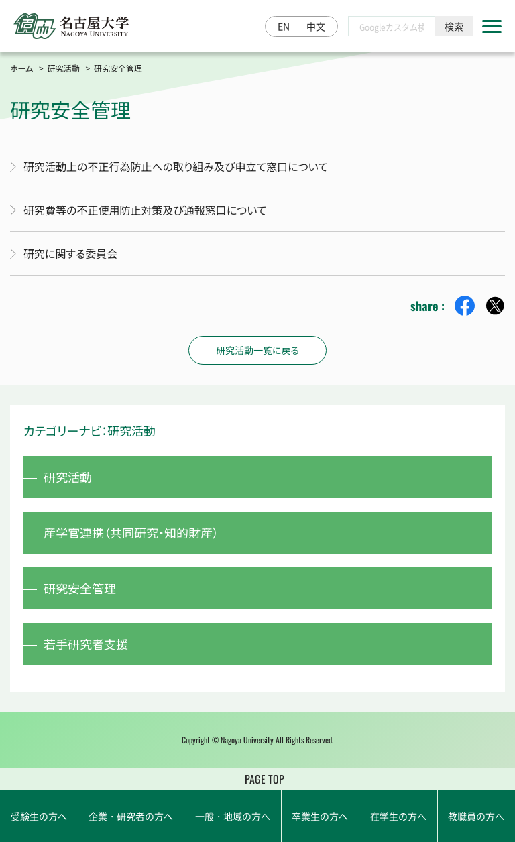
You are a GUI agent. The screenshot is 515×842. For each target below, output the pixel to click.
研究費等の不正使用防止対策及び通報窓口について (145, 210)
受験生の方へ (39, 816)
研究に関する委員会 (70, 253)
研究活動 (64, 68)
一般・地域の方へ (232, 816)
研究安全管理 (80, 588)
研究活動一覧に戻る (257, 350)
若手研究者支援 (86, 643)
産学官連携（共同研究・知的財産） (131, 532)
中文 (315, 26)
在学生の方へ (398, 816)
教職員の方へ (476, 816)
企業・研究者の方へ (131, 816)
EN (284, 26)
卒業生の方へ (320, 816)
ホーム (21, 68)
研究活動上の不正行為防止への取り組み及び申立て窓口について (175, 166)
